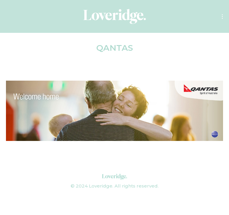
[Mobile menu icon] (222, 16)
